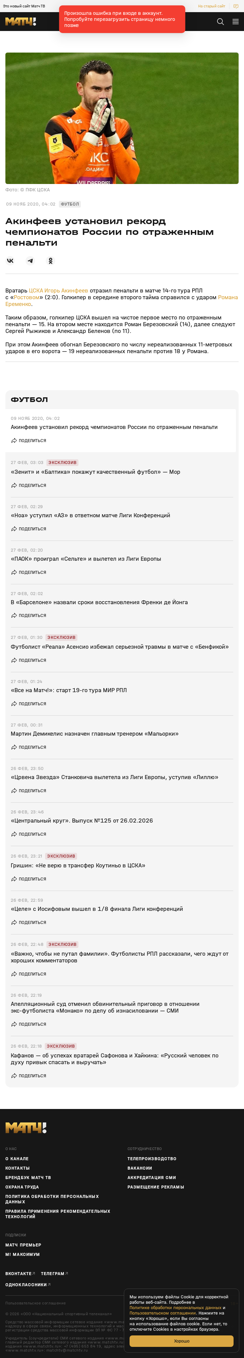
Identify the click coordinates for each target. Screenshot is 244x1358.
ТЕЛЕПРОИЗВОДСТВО (152, 1159)
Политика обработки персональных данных (52, 1199)
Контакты (17, 1168)
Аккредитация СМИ (152, 1177)
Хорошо (181, 1341)
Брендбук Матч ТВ (28, 1177)
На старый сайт (211, 6)
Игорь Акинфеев (66, 290)
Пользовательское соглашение (35, 1303)
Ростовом (26, 297)
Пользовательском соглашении (163, 1313)
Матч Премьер (23, 1245)
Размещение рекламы (156, 1187)
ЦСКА (36, 290)
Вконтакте (18, 1273)
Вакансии (140, 1168)
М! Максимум (22, 1254)
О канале (17, 1159)
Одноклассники (26, 1285)
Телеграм (53, 1273)
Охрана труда (22, 1187)
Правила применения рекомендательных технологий (57, 1214)
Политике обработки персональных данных (175, 1307)
